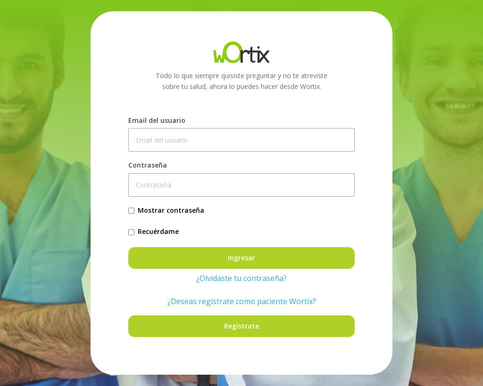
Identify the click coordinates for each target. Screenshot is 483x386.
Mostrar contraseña (171, 210)
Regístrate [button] (241, 326)
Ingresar (241, 257)
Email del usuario (156, 120)
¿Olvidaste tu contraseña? (241, 278)
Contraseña (147, 165)
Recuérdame (158, 231)
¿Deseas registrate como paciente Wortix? (241, 301)
